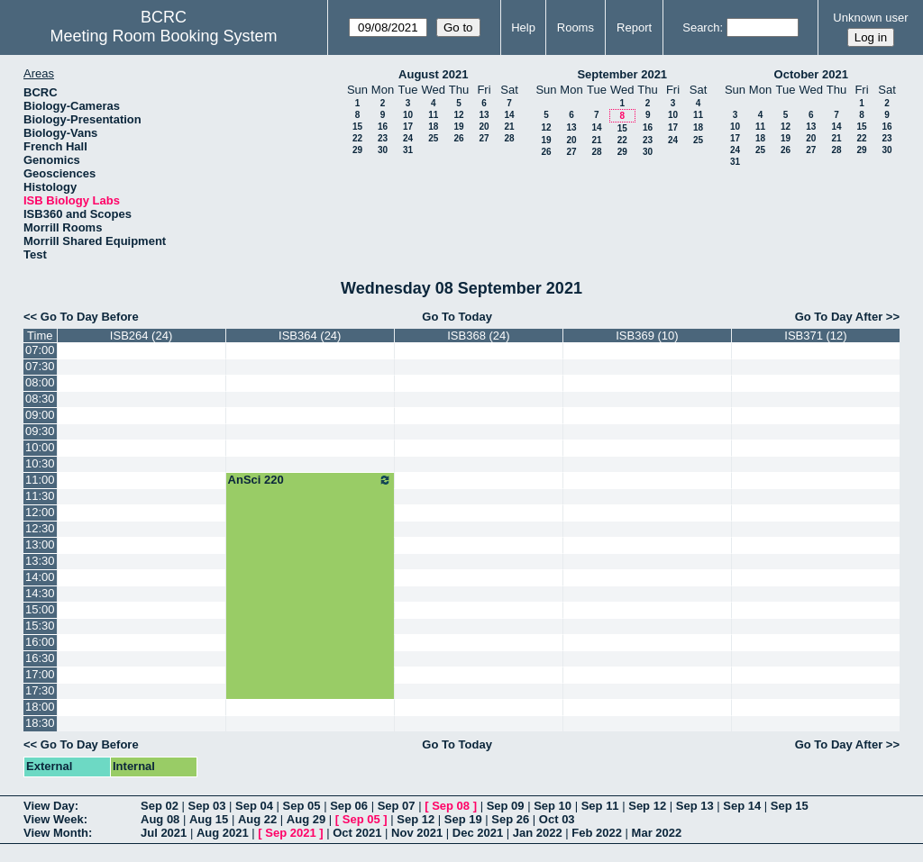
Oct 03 (557, 819)
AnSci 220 (310, 480)
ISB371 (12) (815, 335)
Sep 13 (695, 805)
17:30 (40, 690)
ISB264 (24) (141, 335)
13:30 (40, 560)
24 (408, 138)
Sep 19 (463, 819)
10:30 (40, 463)
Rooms (575, 27)
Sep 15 (790, 805)
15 (357, 127)
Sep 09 (506, 805)
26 (458, 138)
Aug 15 (208, 819)
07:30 (40, 366)
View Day (49, 805)
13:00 (40, 544)
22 (357, 138)
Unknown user (870, 17)
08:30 (40, 398)
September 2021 (622, 74)
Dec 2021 (477, 832)
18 (433, 127)
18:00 (40, 706)
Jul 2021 (164, 832)
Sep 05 (302, 805)
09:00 (40, 415)
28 (509, 138)
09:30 (40, 431)
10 (408, 115)
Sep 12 (647, 805)
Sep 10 (552, 805)
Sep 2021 (290, 832)
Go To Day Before (90, 316)
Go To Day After (839, 316)
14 (509, 115)
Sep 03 (207, 805)
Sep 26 (510, 819)
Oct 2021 (357, 832)
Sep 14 (742, 805)
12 (458, 115)
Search (700, 27)
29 (357, 150)
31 (408, 150)
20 (484, 127)
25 (433, 138)
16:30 (40, 658)
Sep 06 (349, 805)
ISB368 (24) (478, 335)
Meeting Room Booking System (163, 36)
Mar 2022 (657, 832)
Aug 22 (257, 819)
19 (458, 127)
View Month (55, 832)
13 (484, 115)
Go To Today (457, 316)
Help (523, 27)
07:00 (40, 350)
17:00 (40, 674)
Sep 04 (254, 805)
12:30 (40, 528)
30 (383, 150)
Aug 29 (306, 819)
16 (383, 127)
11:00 (40, 479)
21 (509, 127)
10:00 (40, 447)
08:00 (40, 382)
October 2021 (811, 74)
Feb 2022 (596, 832)
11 (433, 115)
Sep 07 (397, 805)
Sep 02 (159, 805)
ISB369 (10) (647, 335)
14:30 (40, 593)
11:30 (40, 496)
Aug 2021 (222, 832)
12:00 (40, 512)
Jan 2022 (537, 832)
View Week (53, 819)
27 (484, 138)
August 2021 (433, 74)
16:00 (40, 642)
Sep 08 (451, 805)
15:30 (40, 625)
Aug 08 (160, 819)
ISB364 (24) (310, 335)
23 (383, 138)
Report (634, 27)
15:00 (40, 609)
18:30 (40, 723)
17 (408, 127)
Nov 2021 (417, 832)
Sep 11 (600, 805)
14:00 (40, 577)
